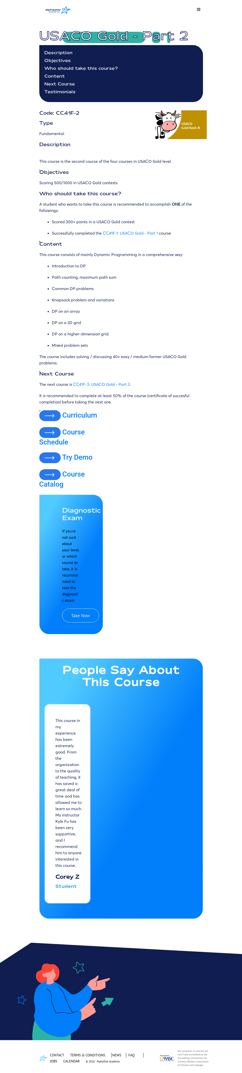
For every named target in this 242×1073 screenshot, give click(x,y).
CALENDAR (71, 1061)
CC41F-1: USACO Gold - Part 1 (130, 233)
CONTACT (57, 1055)
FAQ (131, 1055)
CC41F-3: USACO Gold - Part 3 (101, 384)
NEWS (116, 1055)
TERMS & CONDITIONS (87, 1055)
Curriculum (79, 415)
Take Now (80, 615)
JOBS (53, 1061)
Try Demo (77, 457)
